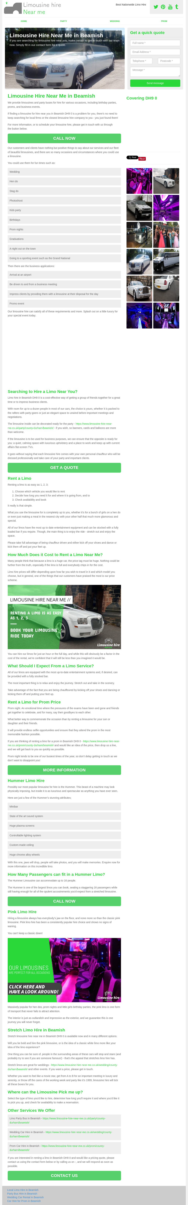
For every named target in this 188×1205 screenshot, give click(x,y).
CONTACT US (64, 1175)
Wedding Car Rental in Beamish (25, 1197)
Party (63, 21)
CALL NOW (64, 138)
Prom (164, 21)
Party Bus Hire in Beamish (22, 1193)
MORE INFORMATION (64, 770)
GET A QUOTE (64, 467)
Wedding (115, 21)
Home (24, 21)
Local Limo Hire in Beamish (22, 1189)
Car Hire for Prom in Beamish (24, 1200)
